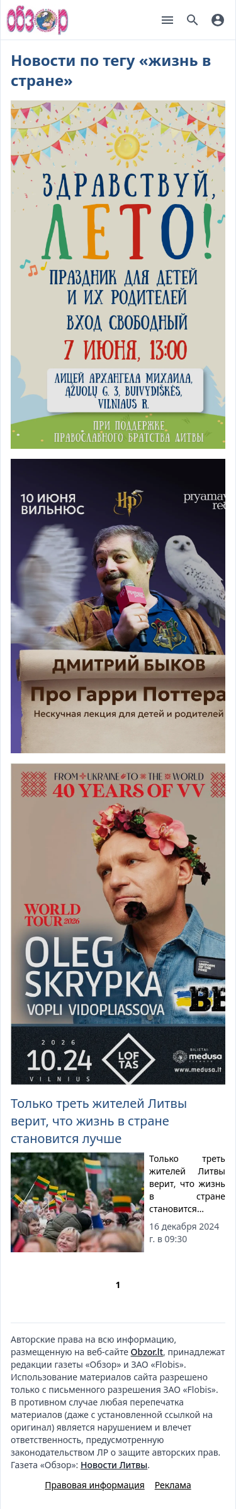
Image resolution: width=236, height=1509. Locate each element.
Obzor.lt (147, 1352)
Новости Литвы (114, 1465)
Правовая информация (94, 1485)
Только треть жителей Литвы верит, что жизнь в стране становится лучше (99, 1121)
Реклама (173, 1485)
